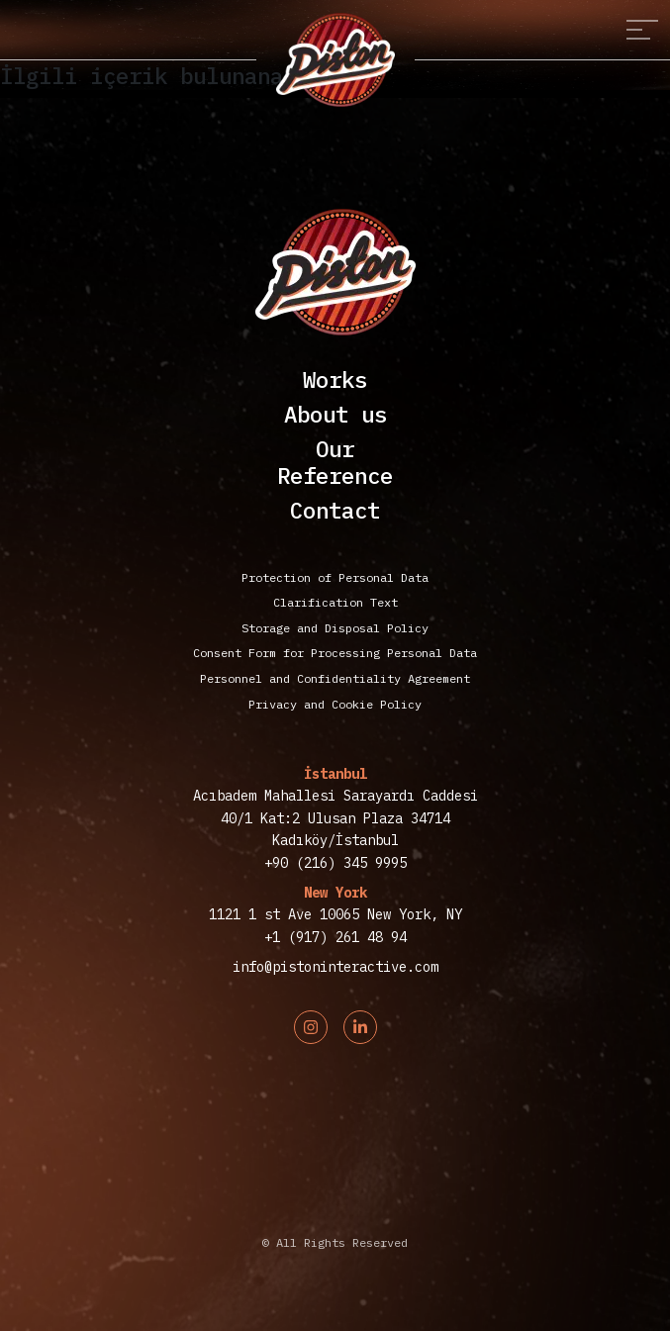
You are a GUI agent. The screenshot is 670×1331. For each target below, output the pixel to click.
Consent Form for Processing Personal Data (335, 652)
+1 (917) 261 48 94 (335, 937)
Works (335, 379)
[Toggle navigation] (642, 30)
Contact (335, 510)
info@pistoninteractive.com (335, 967)
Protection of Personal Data (335, 577)
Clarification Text (335, 602)
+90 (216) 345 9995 (335, 863)
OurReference (335, 462)
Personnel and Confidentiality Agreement (335, 678)
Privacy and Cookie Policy (335, 704)
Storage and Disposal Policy (335, 627)
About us (335, 414)
